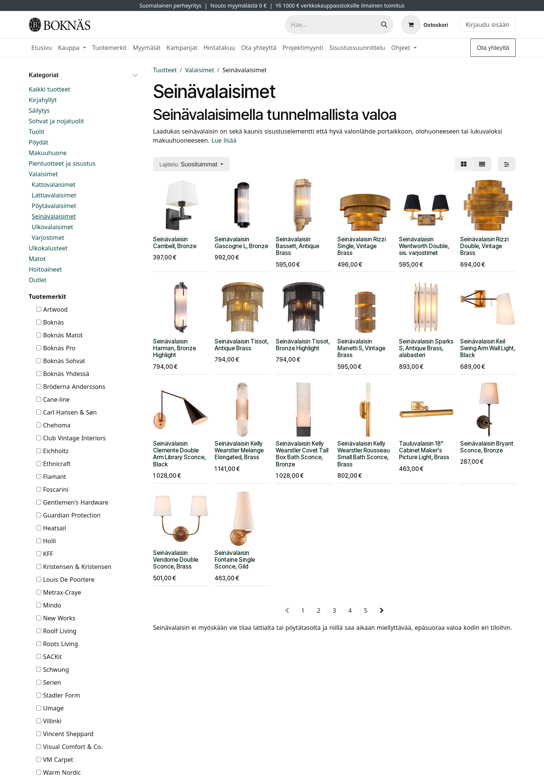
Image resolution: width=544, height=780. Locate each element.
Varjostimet (48, 237)
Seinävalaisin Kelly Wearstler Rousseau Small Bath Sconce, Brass (363, 454)
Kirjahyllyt (43, 100)
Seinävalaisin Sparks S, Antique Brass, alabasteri (426, 348)
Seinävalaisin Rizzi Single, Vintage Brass (361, 245)
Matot (37, 259)
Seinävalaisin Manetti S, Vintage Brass (361, 348)
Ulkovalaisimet (52, 227)
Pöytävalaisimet (54, 206)
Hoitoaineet (45, 269)
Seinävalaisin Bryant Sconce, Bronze (486, 447)
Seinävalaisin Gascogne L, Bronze (241, 242)
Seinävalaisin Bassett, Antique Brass (297, 245)
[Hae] (384, 24)
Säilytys (39, 110)
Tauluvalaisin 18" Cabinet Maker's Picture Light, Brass (424, 450)
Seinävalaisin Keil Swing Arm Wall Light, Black (487, 348)
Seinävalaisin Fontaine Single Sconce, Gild (235, 559)
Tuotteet (165, 70)
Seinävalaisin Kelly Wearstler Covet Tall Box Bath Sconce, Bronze (302, 454)
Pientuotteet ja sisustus (62, 163)
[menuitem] (41, 47)
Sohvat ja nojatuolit (56, 121)
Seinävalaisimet (54, 216)
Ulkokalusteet (48, 248)
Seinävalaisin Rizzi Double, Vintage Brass (484, 245)
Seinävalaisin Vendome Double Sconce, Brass (175, 559)
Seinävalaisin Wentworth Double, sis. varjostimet (424, 245)
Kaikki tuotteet (49, 89)
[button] (191, 164)
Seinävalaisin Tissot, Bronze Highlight (303, 345)
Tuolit (37, 131)
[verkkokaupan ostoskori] (424, 24)
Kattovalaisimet (54, 184)
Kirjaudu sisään (487, 24)
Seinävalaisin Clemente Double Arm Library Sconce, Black (179, 454)
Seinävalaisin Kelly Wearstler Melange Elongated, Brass (239, 450)
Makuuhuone (47, 153)
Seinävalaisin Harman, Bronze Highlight (174, 348)
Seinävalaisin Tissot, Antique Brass (242, 345)
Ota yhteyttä (493, 47)
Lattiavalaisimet (54, 195)
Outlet (37, 280)
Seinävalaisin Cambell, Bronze (174, 242)
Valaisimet (43, 174)
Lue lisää (225, 140)
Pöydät (38, 142)
